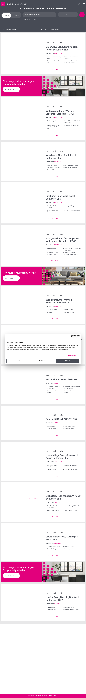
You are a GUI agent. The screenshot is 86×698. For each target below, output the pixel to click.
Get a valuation (11, 89)
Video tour (33, 498)
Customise (43, 360)
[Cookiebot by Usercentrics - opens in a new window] (72, 336)
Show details (72, 355)
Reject (18, 360)
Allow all (67, 360)
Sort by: (3, 30)
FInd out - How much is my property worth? (43, 695)
